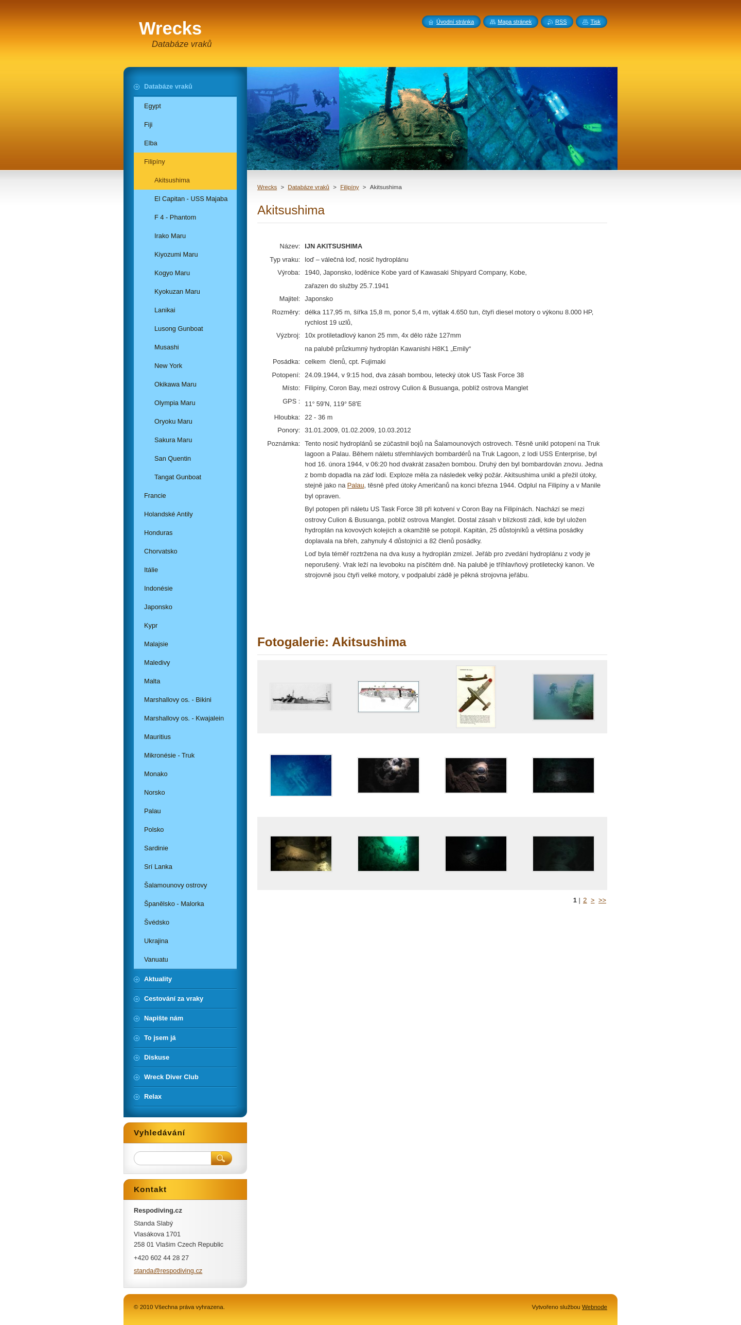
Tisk (595, 22)
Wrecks (267, 187)
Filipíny (349, 187)
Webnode (594, 1307)
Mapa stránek (515, 22)
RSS (561, 22)
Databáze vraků (308, 187)
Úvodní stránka (455, 22)
